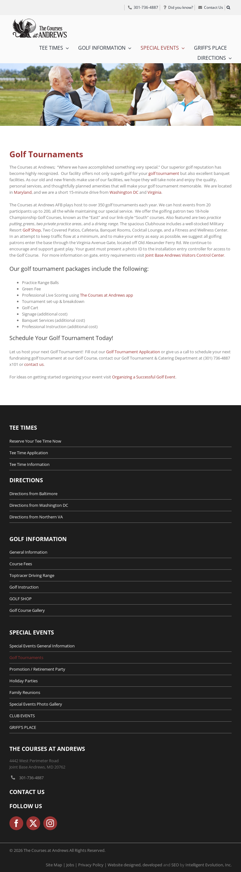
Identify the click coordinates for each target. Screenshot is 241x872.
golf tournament (163, 173)
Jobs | (72, 865)
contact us (34, 364)
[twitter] (33, 823)
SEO (175, 865)
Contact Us (27, 792)
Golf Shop (32, 230)
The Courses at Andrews (47, 748)
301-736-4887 (31, 777)
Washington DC (124, 192)
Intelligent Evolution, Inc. (208, 865)
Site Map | (56, 865)
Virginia (154, 192)
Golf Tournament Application (133, 352)
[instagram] (50, 823)
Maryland (23, 192)
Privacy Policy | (93, 865)
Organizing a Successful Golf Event (143, 377)
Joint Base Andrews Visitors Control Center (184, 255)
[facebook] (16, 823)
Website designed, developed (135, 865)
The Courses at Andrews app (106, 295)
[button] (228, 7)
